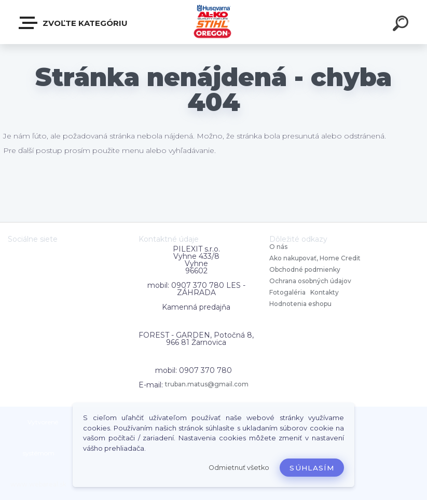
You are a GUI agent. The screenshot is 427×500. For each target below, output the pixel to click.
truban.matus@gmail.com (207, 384)
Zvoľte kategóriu (74, 23)
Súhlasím (312, 468)
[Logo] (213, 22)
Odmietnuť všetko (239, 467)
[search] (402, 25)
